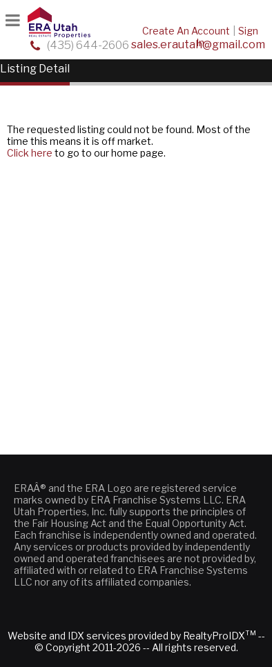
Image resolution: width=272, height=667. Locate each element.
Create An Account (186, 31)
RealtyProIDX (219, 635)
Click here (29, 153)
